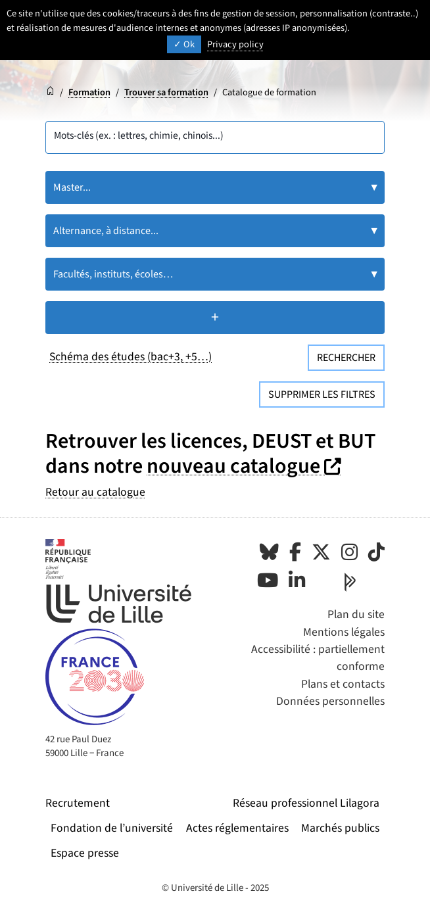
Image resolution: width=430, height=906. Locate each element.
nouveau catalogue (246, 466)
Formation (89, 92)
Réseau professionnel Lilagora (306, 803)
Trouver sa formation (166, 92)
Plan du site (356, 614)
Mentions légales (344, 632)
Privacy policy (235, 44)
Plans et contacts (343, 684)
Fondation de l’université (112, 828)
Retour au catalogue (95, 492)
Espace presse (85, 853)
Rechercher (346, 357)
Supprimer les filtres (321, 394)
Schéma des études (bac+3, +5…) (130, 356)
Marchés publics (340, 828)
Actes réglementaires (237, 828)
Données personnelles (330, 701)
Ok (184, 44)
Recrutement (77, 803)
